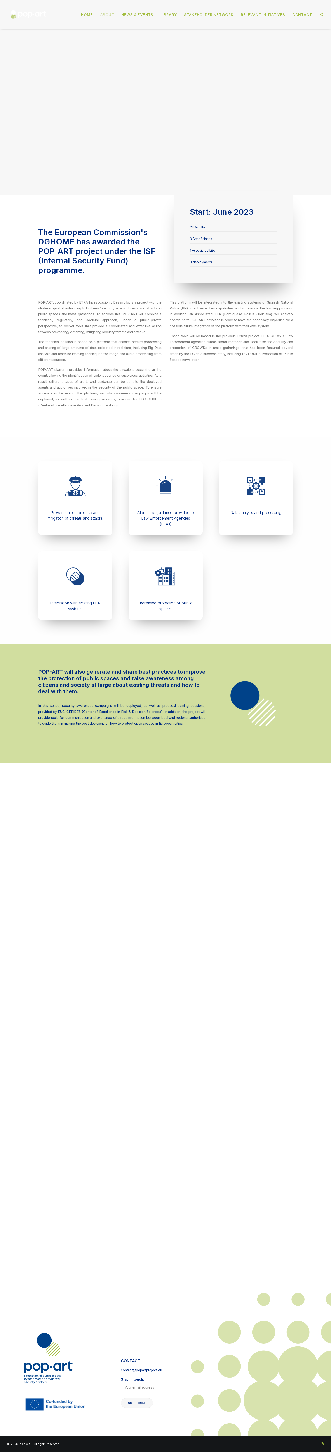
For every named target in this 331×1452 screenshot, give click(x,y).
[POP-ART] (28, 14)
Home (87, 14)
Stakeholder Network (209, 14)
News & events (137, 14)
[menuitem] (87, 14)
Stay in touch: (165, 1384)
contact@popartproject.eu (141, 1370)
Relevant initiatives (263, 14)
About (107, 14)
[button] (322, 14)
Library (168, 14)
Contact (302, 14)
